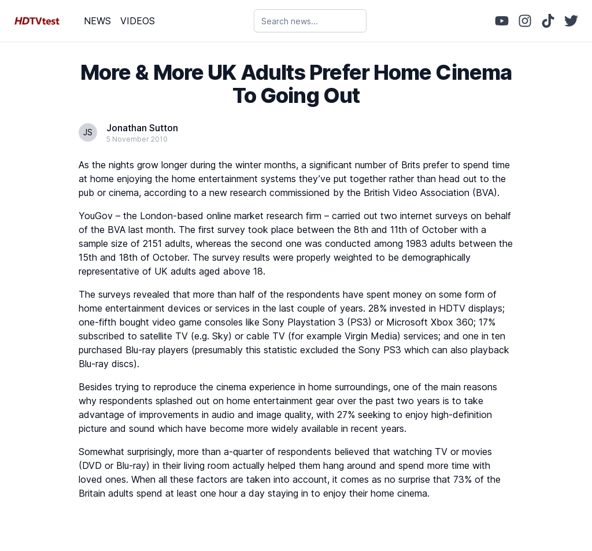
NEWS (97, 21)
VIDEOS (137, 21)
